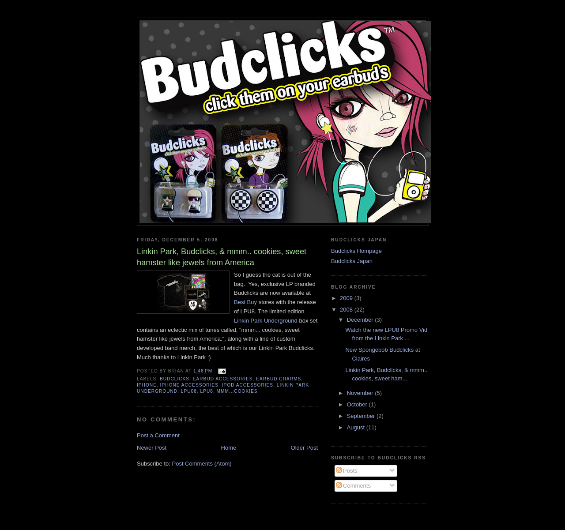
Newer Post (151, 447)
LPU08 (189, 391)
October (358, 404)
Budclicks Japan (352, 261)
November (361, 393)
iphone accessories (189, 385)
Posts (347, 470)
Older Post (304, 447)
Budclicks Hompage (356, 251)
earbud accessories (223, 378)
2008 (347, 309)
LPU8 (206, 391)
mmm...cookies (237, 391)
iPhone (147, 385)
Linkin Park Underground (266, 320)
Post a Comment (158, 435)
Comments (353, 485)
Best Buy (245, 302)
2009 (347, 298)
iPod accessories (247, 385)
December (361, 319)
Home (229, 447)
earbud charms (278, 378)
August (356, 427)
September (362, 416)
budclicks (174, 378)
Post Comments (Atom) (202, 463)
